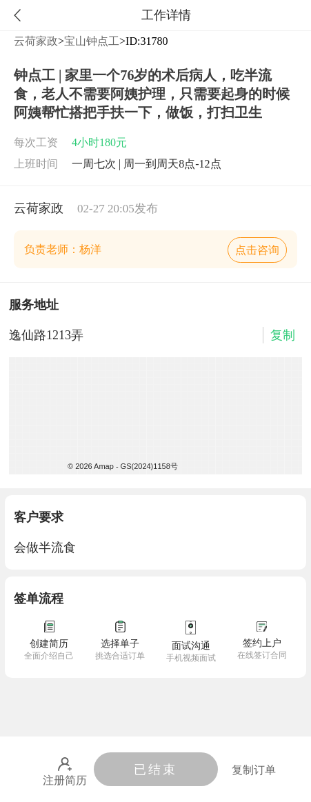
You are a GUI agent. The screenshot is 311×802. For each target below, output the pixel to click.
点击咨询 (257, 250)
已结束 (155, 769)
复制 (282, 335)
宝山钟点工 (91, 41)
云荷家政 (36, 41)
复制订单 (254, 770)
